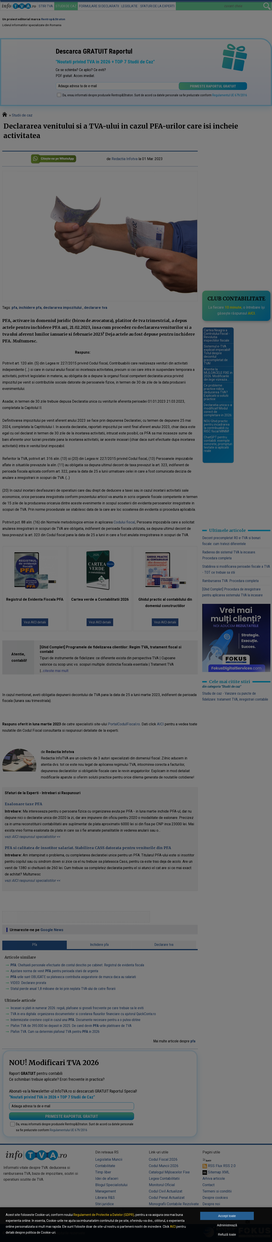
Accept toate (227, 1216)
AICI (173, 1226)
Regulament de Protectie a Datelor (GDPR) (103, 1215)
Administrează (227, 1225)
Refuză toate (227, 1234)
